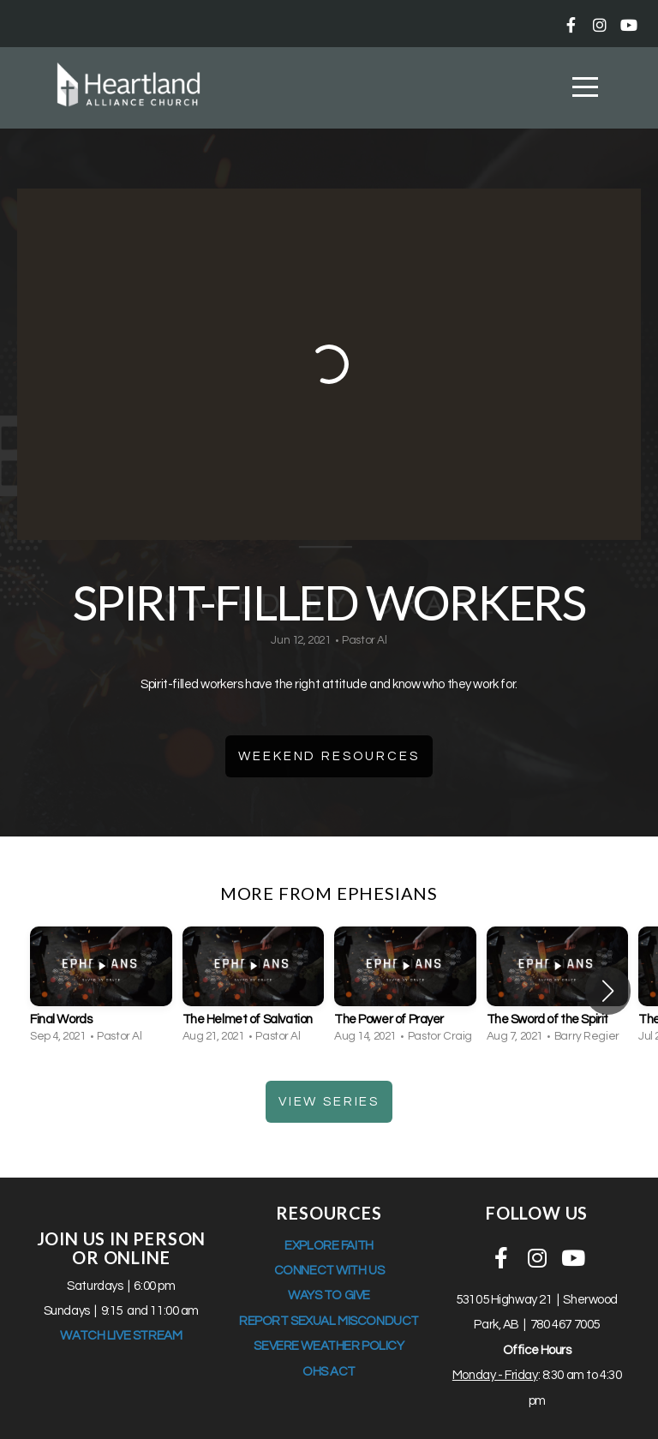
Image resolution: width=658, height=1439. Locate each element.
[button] (607, 991)
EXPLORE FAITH (329, 1245)
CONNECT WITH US (329, 1270)
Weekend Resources (328, 756)
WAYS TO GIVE (329, 1295)
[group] (101, 990)
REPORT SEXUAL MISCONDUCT (329, 1321)
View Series (329, 1101)
